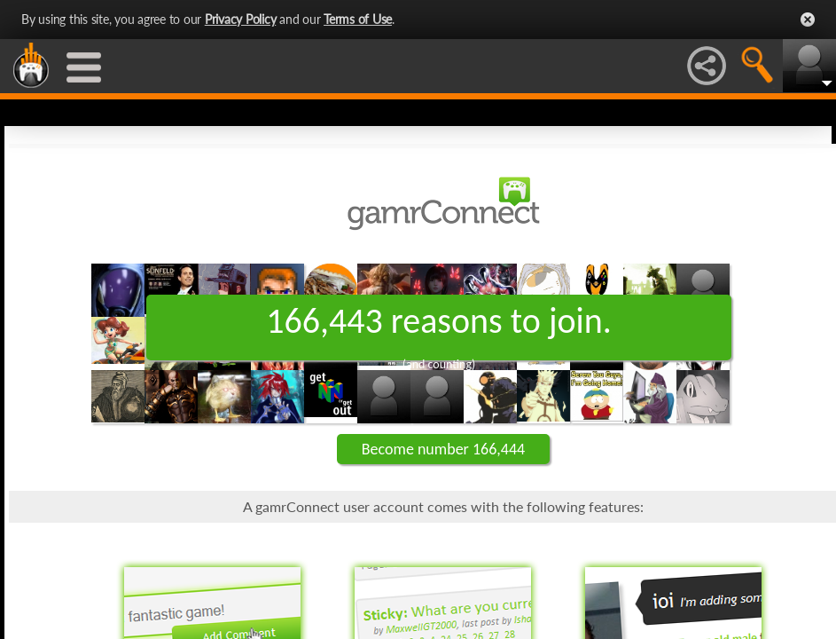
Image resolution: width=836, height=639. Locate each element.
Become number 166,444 (443, 449)
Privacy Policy (241, 19)
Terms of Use (358, 19)
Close (808, 19)
